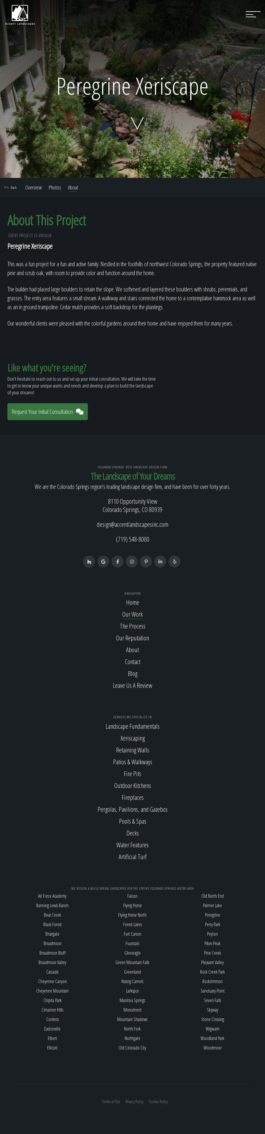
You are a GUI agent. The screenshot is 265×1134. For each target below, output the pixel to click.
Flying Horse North (132, 915)
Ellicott (52, 1047)
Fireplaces (133, 797)
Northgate (132, 1038)
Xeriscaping (132, 737)
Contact (132, 661)
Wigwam (212, 1028)
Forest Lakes (132, 924)
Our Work (132, 614)
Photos (55, 187)
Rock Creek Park (212, 972)
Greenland (132, 972)
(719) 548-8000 (132, 539)
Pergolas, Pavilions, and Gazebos (133, 809)
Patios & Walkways (132, 761)
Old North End (212, 896)
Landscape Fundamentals (133, 726)
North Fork (132, 1028)
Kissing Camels (132, 981)
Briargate (52, 934)
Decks (132, 832)
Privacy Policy (134, 1101)
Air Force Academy (52, 896)
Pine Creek (212, 953)
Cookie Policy (158, 1101)
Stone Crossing (212, 1019)
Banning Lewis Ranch (52, 905)
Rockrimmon (212, 981)
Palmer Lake (212, 905)
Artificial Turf (133, 856)
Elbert (52, 1038)
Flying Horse (132, 905)
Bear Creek (52, 915)
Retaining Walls (132, 749)
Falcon (132, 896)
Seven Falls (212, 1000)
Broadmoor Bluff (52, 953)
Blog (132, 673)
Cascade (52, 972)
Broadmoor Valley (52, 962)
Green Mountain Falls (132, 962)
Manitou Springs (132, 1000)
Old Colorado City (132, 1047)
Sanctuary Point (213, 991)
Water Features (132, 844)
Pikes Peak (212, 943)
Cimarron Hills (52, 1010)
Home (132, 602)
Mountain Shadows (132, 1019)
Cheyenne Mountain (52, 991)
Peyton (212, 934)
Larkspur (132, 991)
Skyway (212, 1010)
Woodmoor (213, 1047)
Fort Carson (132, 934)
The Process (132, 625)
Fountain (132, 943)
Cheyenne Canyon (52, 981)
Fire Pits (132, 773)
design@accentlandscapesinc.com (132, 524)
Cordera (52, 1019)
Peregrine (212, 915)
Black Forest (52, 924)
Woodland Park (212, 1038)
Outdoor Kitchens (132, 785)
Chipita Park (52, 1000)
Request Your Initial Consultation (47, 412)
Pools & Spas (132, 820)
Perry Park (212, 924)
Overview (33, 187)
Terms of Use (111, 1101)
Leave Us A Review (132, 685)
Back (10, 187)
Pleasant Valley (212, 962)
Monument (132, 1010)
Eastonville (52, 1028)
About (73, 187)
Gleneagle (132, 953)
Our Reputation (132, 637)
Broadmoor (52, 943)
